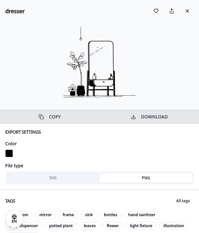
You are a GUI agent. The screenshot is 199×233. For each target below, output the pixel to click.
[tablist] (99, 178)
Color (11, 143)
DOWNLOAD (149, 117)
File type (14, 165)
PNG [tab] (146, 178)
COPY (50, 117)
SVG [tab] (53, 178)
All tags (183, 201)
